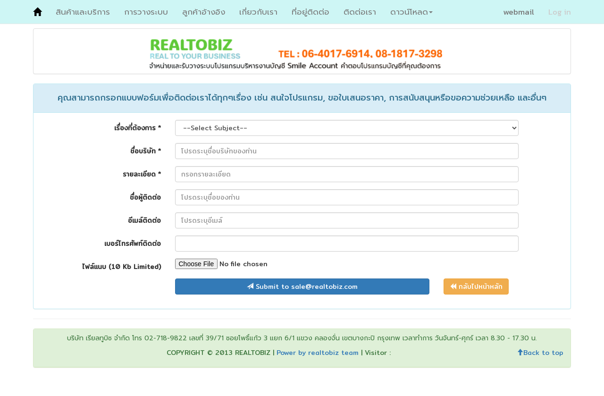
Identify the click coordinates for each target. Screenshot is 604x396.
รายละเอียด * (142, 174)
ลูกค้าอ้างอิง (203, 12)
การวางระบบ (146, 12)
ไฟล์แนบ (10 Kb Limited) (121, 266)
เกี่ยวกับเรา (258, 12)
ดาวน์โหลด (411, 12)
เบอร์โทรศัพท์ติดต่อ (132, 243)
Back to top (540, 352)
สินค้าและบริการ (83, 12)
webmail (518, 12)
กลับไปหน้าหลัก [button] (476, 286)
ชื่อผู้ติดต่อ (145, 197)
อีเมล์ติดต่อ (144, 220)
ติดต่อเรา (360, 12)
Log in (559, 12)
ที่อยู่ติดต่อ (310, 12)
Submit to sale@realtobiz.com (302, 286)
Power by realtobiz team (318, 352)
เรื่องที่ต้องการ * (137, 128)
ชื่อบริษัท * (145, 151)
